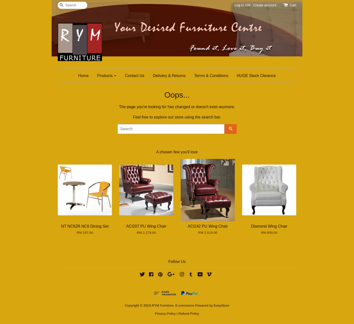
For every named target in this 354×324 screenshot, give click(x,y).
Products (107, 76)
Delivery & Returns (169, 76)
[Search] (72, 5)
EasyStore (221, 305)
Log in (239, 5)
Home (83, 76)
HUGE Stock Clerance (256, 76)
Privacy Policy (165, 313)
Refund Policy (188, 313)
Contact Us (134, 76)
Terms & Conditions (211, 76)
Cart (293, 5)
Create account (264, 5)
